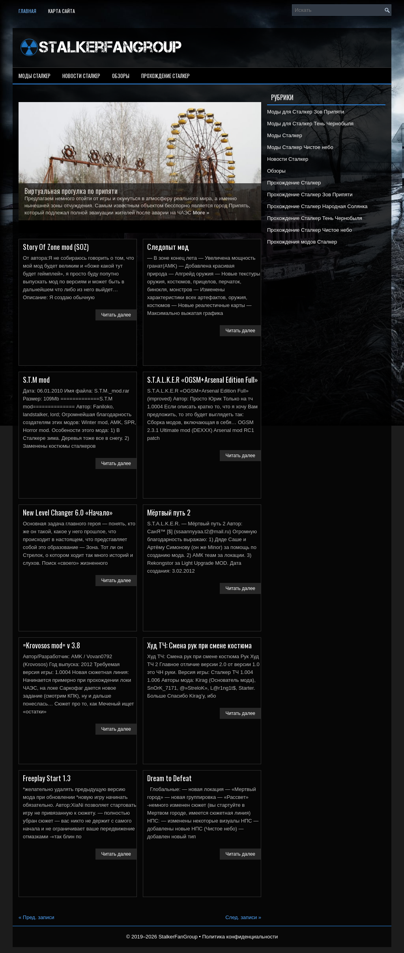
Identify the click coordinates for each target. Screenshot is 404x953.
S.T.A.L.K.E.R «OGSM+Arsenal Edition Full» (202, 379)
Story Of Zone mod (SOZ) (56, 247)
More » (201, 213)
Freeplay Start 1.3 (47, 778)
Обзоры (120, 76)
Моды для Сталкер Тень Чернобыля (310, 124)
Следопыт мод (168, 247)
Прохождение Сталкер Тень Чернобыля (314, 218)
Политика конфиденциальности (240, 937)
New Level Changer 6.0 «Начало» (68, 512)
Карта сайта (61, 10)
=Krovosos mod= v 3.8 (51, 645)
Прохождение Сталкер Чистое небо (309, 230)
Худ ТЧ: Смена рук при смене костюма (199, 645)
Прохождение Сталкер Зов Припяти (310, 194)
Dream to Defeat (169, 778)
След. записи (243, 917)
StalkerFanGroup (178, 937)
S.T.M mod (36, 379)
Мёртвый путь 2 (169, 512)
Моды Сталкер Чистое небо (300, 147)
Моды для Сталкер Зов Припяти (305, 112)
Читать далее (116, 315)
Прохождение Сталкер (165, 76)
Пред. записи (36, 917)
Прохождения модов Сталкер (302, 242)
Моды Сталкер (34, 76)
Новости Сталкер (81, 76)
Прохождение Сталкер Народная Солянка (317, 206)
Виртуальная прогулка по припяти (71, 191)
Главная (27, 10)
